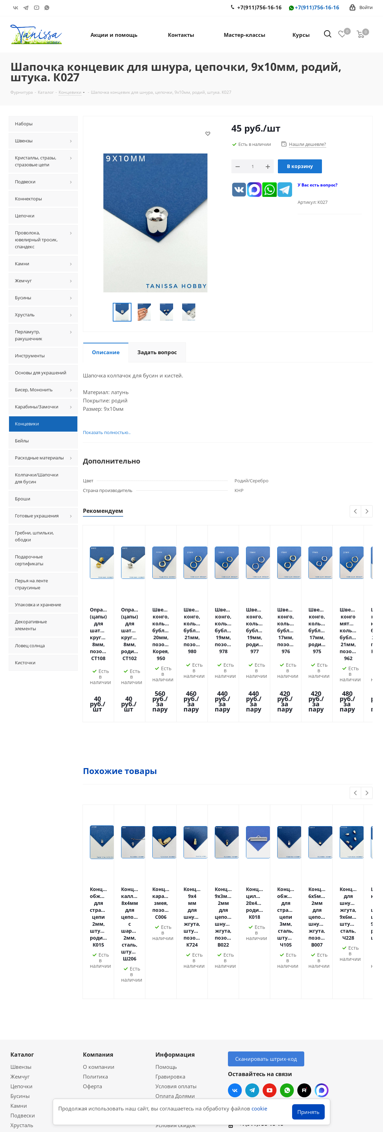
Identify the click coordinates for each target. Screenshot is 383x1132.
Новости (166, 1006)
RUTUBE (57, 7)
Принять (308, 1111)
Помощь (166, 938)
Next (367, 512)
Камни (18, 977)
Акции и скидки (34, 1016)
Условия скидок (175, 996)
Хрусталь (21, 996)
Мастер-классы (29, 1028)
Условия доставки (178, 977)
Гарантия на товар (179, 987)
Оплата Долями (175, 967)
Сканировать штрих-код (266, 930)
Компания (98, 926)
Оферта (92, 958)
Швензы (21, 938)
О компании (98, 938)
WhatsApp (47, 7)
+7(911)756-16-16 (313, 7)
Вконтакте (15, 7)
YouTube (36, 7)
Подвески (22, 987)
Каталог (22, 926)
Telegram (26, 7)
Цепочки (21, 958)
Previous (355, 512)
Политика (95, 948)
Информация (175, 926)
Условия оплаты (176, 958)
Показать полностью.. (106, 432)
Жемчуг (19, 948)
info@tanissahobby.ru (265, 1010)
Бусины (20, 967)
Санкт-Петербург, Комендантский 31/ (286, 1026)
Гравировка (170, 948)
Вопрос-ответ (27, 1038)
